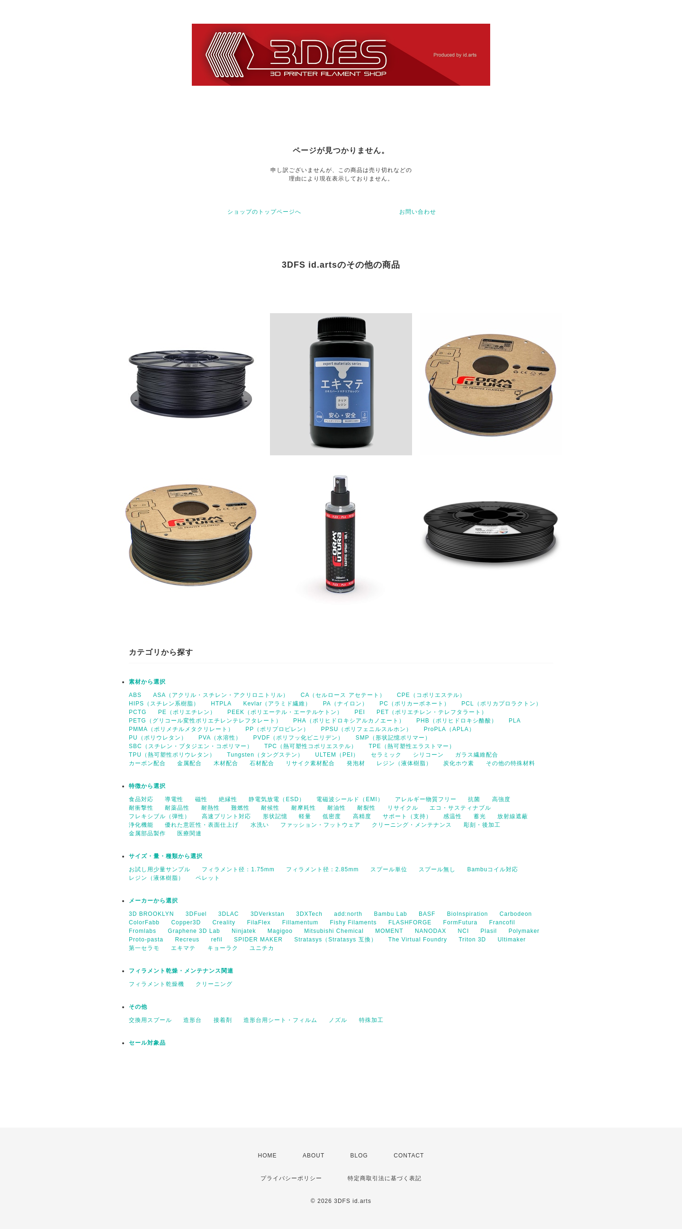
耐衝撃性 (141, 807)
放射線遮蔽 (512, 816)
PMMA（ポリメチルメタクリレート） (181, 729)
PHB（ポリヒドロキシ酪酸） (456, 720)
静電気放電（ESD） (277, 799)
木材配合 (226, 763)
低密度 (332, 816)
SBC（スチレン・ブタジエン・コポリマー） (191, 746)
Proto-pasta (146, 939)
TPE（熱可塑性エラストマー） (411, 746)
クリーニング (214, 984)
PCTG (137, 712)
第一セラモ (144, 948)
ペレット (208, 878)
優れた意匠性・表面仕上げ (202, 825)
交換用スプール (150, 1020)
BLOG (359, 1155)
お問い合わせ (417, 211)
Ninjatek (244, 931)
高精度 (362, 816)
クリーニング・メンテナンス (412, 825)
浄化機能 (141, 825)
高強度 (501, 799)
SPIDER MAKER (258, 939)
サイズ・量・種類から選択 (166, 856)
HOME (267, 1155)
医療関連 (189, 833)
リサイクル (402, 807)
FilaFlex (258, 922)
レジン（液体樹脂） (404, 763)
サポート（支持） (407, 816)
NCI (463, 931)
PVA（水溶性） (220, 737)
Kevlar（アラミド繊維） (277, 703)
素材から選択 (147, 681)
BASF (427, 914)
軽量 (305, 816)
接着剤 (223, 1020)
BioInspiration (467, 914)
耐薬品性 (177, 807)
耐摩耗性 (303, 807)
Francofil (502, 922)
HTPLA (221, 703)
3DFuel (196, 914)
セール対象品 (147, 1042)
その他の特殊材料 (510, 763)
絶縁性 (228, 799)
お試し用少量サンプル (159, 869)
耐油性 (336, 807)
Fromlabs (142, 931)
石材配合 (262, 763)
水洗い (260, 825)
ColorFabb (144, 922)
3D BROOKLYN (151, 914)
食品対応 (141, 799)
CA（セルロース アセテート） (343, 695)
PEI (359, 712)
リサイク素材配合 (310, 763)
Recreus (187, 939)
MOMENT (389, 931)
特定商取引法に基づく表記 (385, 1178)
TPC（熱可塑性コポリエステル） (310, 746)
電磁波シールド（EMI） (349, 799)
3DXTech (309, 914)
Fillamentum (300, 922)
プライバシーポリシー (291, 1178)
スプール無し (437, 869)
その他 (138, 1006)
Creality (223, 922)
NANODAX (430, 931)
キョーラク (222, 948)
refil (216, 939)
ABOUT (313, 1155)
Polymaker (524, 931)
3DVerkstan (268, 914)
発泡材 (356, 763)
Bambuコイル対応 (492, 869)
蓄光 (480, 816)
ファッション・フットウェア (320, 825)
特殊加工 (371, 1020)
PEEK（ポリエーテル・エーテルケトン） (285, 712)
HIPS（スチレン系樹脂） (164, 703)
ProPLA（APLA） (449, 729)
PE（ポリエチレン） (187, 712)
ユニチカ (262, 948)
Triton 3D (472, 939)
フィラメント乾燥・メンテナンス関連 (181, 970)
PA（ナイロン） (345, 703)
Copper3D (186, 922)
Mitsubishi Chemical (334, 931)
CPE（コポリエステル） (431, 695)
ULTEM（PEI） (337, 754)
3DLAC (228, 914)
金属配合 (189, 763)
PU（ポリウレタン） (158, 737)
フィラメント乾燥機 (156, 984)
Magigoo (280, 931)
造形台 (192, 1020)
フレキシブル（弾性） (159, 816)
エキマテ (183, 948)
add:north (348, 914)
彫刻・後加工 (482, 825)
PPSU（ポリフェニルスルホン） (367, 729)
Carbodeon (516, 914)
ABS (135, 695)
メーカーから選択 (153, 900)
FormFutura (460, 922)
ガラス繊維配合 (476, 754)
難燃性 (240, 807)
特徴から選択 (147, 786)
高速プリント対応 (226, 816)
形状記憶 (275, 816)
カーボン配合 (147, 763)
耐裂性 (366, 807)
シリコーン (428, 754)
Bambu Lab (390, 914)
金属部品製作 (147, 833)
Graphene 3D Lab (194, 931)
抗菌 (474, 799)
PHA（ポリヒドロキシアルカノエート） (349, 720)
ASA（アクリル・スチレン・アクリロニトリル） (221, 695)
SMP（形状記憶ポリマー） (393, 737)
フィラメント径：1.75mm (238, 869)
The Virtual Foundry (417, 939)
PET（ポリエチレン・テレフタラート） (432, 712)
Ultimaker (512, 939)
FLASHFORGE (409, 922)
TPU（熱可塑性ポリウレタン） (172, 754)
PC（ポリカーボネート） (414, 703)
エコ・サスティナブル (460, 807)
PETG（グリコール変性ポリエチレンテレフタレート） (205, 720)
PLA (515, 720)
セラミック (386, 754)
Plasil (489, 931)
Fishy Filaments (353, 922)
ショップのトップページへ (264, 211)
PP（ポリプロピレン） (277, 729)
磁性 (201, 799)
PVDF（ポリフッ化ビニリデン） (298, 737)
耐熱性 (210, 807)
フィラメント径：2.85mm (322, 869)
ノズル (338, 1020)
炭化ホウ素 (458, 763)
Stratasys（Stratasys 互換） (335, 939)
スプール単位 (388, 869)
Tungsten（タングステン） (265, 754)
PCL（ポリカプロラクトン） (501, 703)
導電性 (174, 799)
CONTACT (409, 1155)
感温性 (452, 816)
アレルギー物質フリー (426, 799)
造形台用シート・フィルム (280, 1020)
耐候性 (270, 807)
